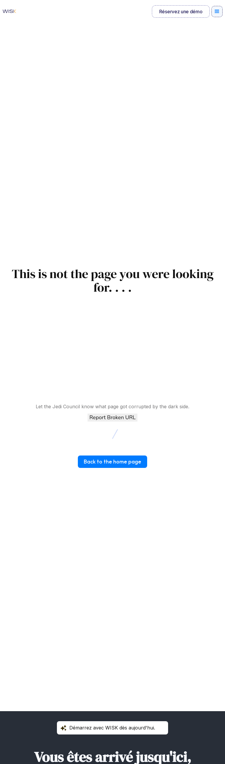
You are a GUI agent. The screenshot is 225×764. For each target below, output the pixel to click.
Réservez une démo (181, 11)
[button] (217, 11)
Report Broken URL (112, 417)
